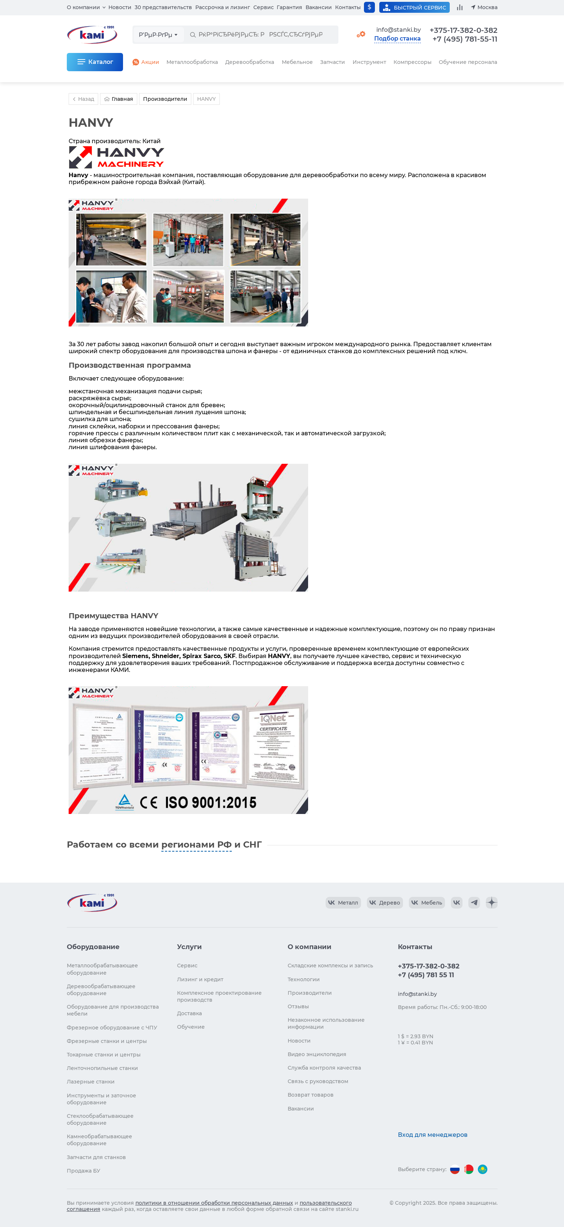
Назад (82, 99)
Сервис (263, 7)
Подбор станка (397, 38)
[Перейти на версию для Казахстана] (482, 1169)
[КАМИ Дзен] (492, 903)
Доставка (189, 1013)
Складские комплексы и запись (330, 965)
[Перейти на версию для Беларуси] (468, 1169)
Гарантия (289, 7)
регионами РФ (196, 844)
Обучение (191, 1027)
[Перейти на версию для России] (455, 1169)
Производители (310, 993)
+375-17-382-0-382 (464, 30)
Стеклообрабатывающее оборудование (100, 1119)
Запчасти (332, 62)
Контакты (348, 7)
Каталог (100, 61)
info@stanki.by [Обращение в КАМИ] (398, 29)
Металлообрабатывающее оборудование (102, 969)
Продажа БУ (83, 1170)
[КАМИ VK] (457, 903)
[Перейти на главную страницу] (92, 903)
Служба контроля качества (324, 1067)
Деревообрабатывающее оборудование (101, 990)
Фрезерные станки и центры (107, 1041)
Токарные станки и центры (104, 1054)
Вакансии (319, 7)
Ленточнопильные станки (102, 1068)
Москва (487, 7)
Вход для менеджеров (433, 1134)
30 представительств (163, 7)
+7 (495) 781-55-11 (465, 39)
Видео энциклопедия (317, 1054)
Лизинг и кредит (200, 979)
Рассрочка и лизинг (222, 7)
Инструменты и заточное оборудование (101, 1099)
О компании (83, 7)
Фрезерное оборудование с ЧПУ (112, 1027)
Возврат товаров (311, 1095)
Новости (119, 7)
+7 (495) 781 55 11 (426, 975)
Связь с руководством (318, 1081)
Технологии (304, 979)
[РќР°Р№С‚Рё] (193, 35)
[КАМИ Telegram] (474, 903)
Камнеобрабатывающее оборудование (99, 1140)
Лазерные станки (91, 1081)
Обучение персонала (468, 62)
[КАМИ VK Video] (343, 903)
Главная (118, 99)
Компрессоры (412, 62)
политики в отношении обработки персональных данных (214, 1203)
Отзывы (298, 1006)
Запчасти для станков (96, 1157)
